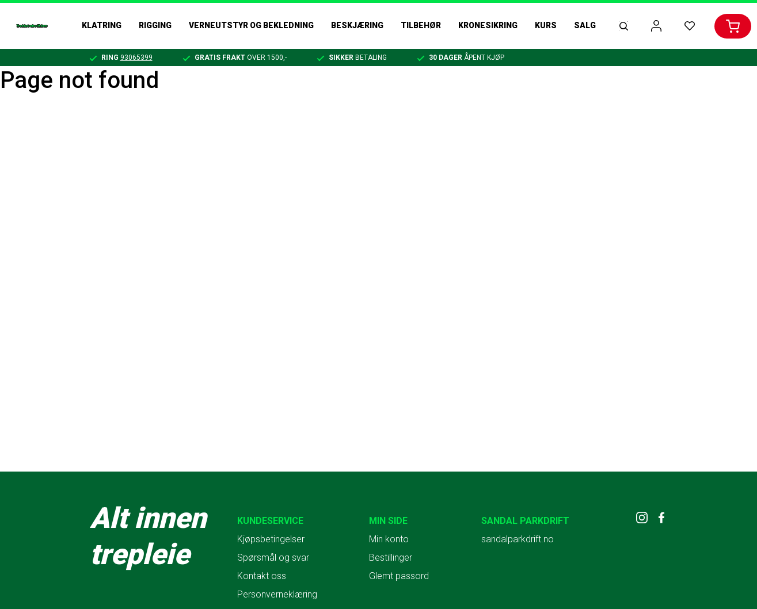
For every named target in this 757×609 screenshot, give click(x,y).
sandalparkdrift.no (517, 539)
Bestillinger (390, 557)
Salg (585, 25)
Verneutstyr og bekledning (251, 25)
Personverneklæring (277, 594)
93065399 (136, 57)
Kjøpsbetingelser (271, 539)
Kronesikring (488, 25)
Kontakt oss (261, 575)
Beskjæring (357, 25)
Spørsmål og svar (273, 557)
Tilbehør (421, 25)
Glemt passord (399, 575)
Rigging (155, 25)
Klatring (101, 25)
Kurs (546, 25)
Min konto (389, 539)
